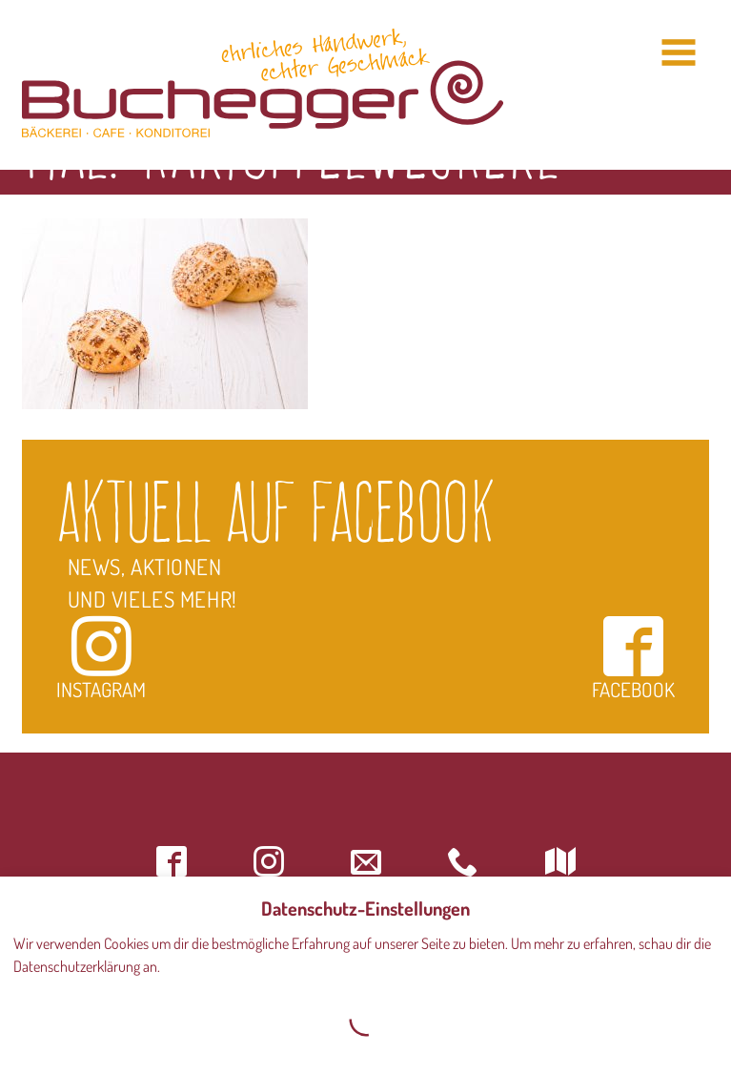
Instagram (101, 657)
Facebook (633, 657)
